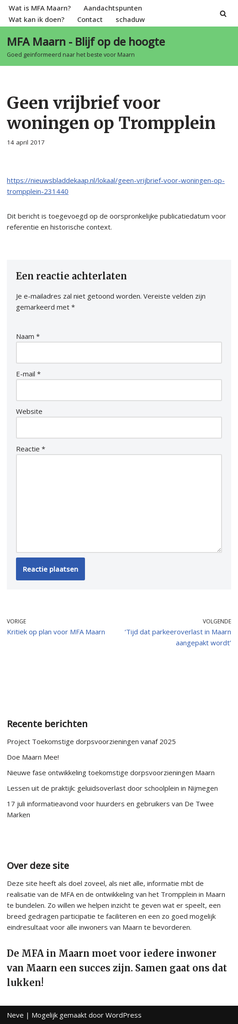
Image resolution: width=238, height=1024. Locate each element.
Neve (15, 1014)
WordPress (124, 1014)
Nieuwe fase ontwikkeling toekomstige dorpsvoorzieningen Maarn (111, 772)
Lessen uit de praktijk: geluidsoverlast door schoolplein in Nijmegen (112, 788)
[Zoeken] (223, 13)
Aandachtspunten (113, 7)
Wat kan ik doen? (36, 19)
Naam (28, 336)
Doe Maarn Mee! (33, 756)
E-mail (28, 373)
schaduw (130, 19)
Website (29, 411)
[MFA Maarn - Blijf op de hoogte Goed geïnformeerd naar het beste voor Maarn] (86, 46)
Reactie (30, 448)
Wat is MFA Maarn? (40, 7)
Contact (90, 19)
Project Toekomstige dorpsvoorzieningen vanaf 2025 (91, 741)
